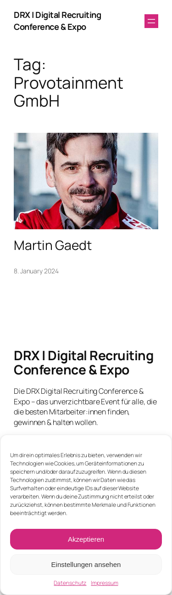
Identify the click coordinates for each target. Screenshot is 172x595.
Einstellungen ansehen (86, 564)
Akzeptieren (86, 539)
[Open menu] (151, 21)
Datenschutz (70, 583)
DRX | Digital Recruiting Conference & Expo (57, 20)
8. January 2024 (36, 270)
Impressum (104, 583)
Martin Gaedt (53, 245)
